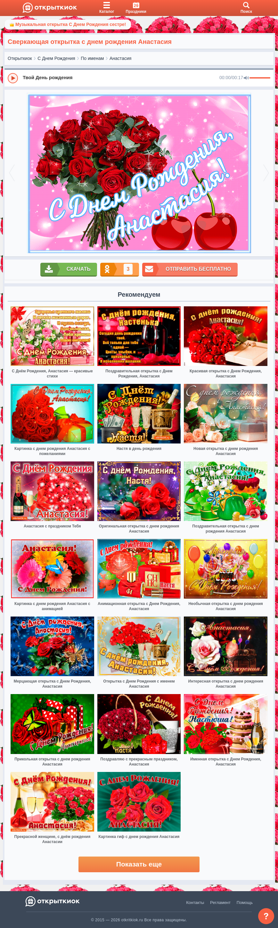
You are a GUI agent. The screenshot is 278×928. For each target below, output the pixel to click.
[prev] (15, 173)
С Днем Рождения (56, 58)
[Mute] (246, 78)
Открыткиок (20, 58)
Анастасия (120, 58)
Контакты (195, 902)
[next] (262, 173)
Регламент (220, 902)
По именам (92, 58)
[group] (139, 78)
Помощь (245, 902)
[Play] (13, 78)
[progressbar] (259, 78)
